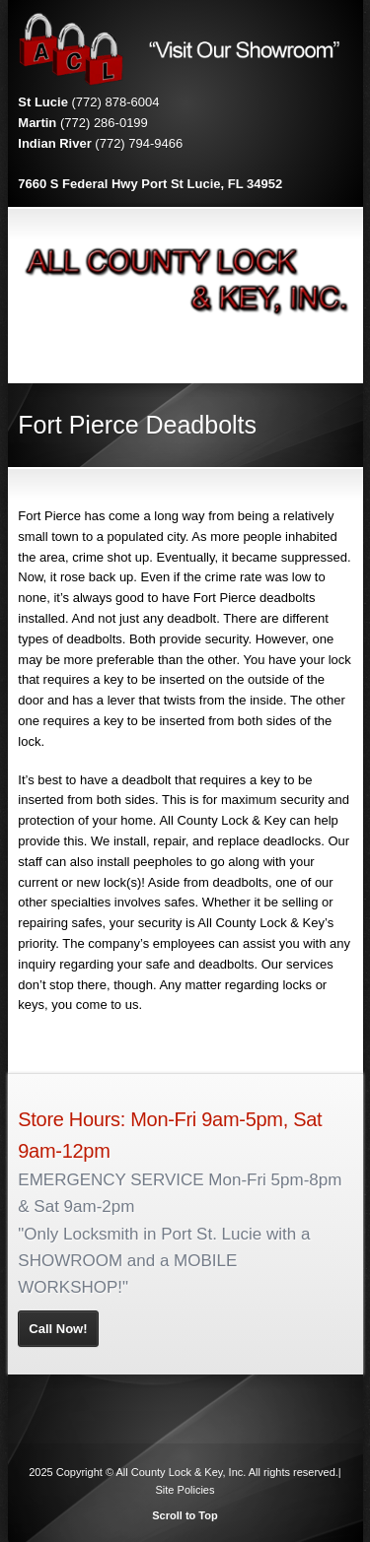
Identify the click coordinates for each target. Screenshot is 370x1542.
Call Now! (58, 1328)
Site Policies (185, 1490)
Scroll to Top (184, 1515)
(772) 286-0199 (104, 122)
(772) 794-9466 (139, 143)
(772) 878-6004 (116, 102)
